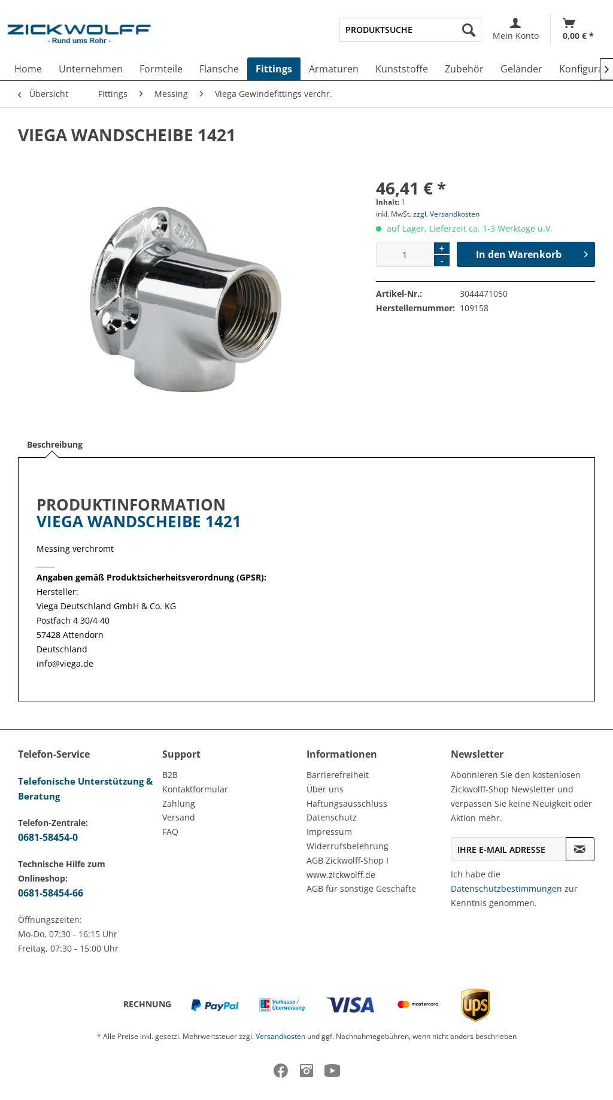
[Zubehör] (464, 68)
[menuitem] (410, 30)
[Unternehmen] (90, 68)
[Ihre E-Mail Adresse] (508, 849)
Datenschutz (331, 817)
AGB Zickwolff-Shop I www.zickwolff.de (347, 867)
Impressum (329, 831)
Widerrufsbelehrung (347, 846)
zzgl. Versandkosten (446, 214)
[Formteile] (161, 68)
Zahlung (178, 803)
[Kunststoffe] (401, 68)
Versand (178, 817)
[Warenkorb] (578, 29)
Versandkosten (280, 1036)
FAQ (170, 831)
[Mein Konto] (516, 29)
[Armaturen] (334, 68)
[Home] (28, 68)
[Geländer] (521, 68)
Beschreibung (55, 444)
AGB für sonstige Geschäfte (361, 888)
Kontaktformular (195, 789)
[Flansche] (219, 68)
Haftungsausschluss (346, 803)
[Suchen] (468, 30)
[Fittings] (274, 68)
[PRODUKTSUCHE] (410, 30)
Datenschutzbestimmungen (506, 888)
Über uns (325, 789)
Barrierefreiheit (337, 774)
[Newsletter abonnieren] (580, 849)
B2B (170, 774)
